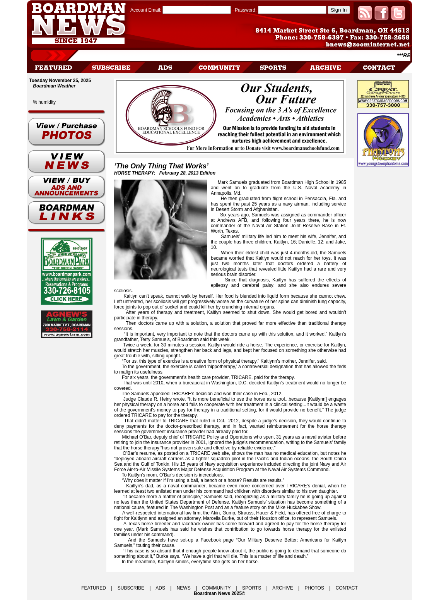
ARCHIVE (282, 588)
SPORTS (251, 588)
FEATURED (93, 588)
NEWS (184, 588)
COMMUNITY (216, 588)
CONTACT (347, 588)
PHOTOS (314, 588)
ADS (160, 588)
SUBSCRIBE (131, 588)
